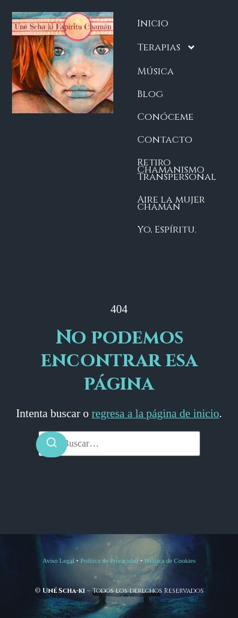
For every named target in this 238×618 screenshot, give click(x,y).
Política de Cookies (170, 560)
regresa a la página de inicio (155, 413)
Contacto (164, 139)
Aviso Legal (58, 560)
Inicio (152, 23)
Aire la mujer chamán (171, 203)
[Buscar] (51, 444)
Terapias (166, 47)
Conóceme (165, 116)
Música (155, 71)
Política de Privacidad (109, 560)
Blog (150, 94)
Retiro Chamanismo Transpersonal (176, 169)
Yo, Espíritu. (167, 229)
